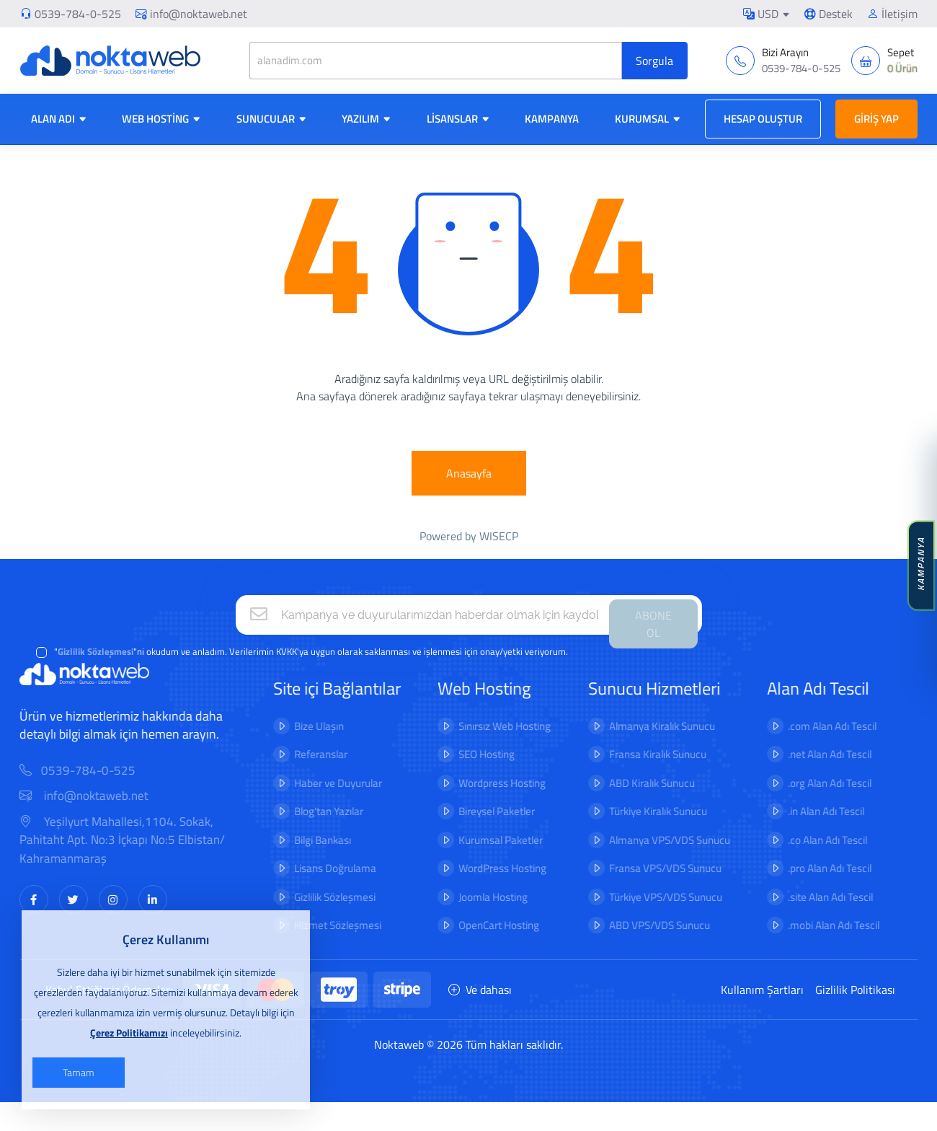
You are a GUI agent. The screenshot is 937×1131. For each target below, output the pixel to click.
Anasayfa (469, 473)
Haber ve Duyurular (328, 783)
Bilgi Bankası (312, 840)
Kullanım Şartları (762, 989)
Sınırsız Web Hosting (495, 726)
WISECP (498, 536)
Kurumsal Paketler (491, 840)
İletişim (892, 13)
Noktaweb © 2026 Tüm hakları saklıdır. (468, 1044)
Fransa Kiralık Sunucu (647, 754)
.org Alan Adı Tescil (819, 783)
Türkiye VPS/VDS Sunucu (655, 897)
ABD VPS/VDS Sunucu (649, 925)
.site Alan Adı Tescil (820, 897)
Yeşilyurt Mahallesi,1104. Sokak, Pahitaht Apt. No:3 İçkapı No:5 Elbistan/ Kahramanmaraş (131, 840)
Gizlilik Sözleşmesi (324, 897)
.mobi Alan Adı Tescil (823, 925)
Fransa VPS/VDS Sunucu (655, 868)
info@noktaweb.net (191, 13)
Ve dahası (480, 989)
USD (760, 13)
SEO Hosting (477, 754)
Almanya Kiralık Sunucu (652, 726)
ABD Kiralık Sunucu (642, 783)
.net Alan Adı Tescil (819, 754)
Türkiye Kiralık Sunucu (648, 811)
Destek (828, 13)
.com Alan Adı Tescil (822, 726)
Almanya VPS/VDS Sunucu (659, 840)
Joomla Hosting (483, 897)
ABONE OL (653, 624)
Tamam (78, 1072)
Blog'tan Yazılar (318, 811)
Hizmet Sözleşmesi (327, 925)
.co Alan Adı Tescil (817, 840)
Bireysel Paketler (487, 811)
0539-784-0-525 (78, 13)
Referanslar (310, 754)
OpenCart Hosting (489, 925)
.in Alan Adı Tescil (816, 811)
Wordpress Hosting (492, 783)
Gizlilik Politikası (855, 989)
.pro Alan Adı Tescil (819, 868)
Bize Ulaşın (309, 726)
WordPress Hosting (493, 868)
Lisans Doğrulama (325, 868)
